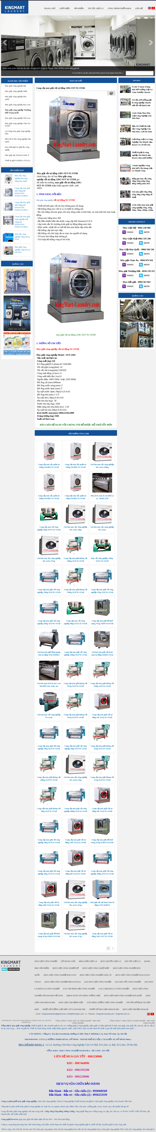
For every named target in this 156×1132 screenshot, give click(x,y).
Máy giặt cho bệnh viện (71, 1002)
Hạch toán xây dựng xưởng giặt (83, 996)
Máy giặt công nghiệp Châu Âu (96, 975)
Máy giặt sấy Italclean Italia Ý (17, 155)
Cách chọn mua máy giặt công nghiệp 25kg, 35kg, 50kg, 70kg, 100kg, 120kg (142, 207)
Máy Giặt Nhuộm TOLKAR (135, 1009)
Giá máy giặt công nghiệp (98, 982)
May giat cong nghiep (45, 1129)
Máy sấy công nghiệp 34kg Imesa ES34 (22, 236)
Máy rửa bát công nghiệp (63, 1129)
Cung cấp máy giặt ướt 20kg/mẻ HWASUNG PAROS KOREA (22, 206)
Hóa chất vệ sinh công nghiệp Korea (87, 1129)
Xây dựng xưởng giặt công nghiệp (105, 1002)
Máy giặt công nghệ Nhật (96, 968)
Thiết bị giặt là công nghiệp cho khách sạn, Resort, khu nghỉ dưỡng (142, 155)
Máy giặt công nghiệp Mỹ (15, 86)
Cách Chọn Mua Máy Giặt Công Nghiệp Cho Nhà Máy (142, 115)
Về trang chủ (68, 961)
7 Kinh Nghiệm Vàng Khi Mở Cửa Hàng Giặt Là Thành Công (142, 168)
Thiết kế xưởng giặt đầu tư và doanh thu (64, 1009)
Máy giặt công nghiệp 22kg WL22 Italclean (22, 249)
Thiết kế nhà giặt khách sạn (104, 1009)
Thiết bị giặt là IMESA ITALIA (17, 160)
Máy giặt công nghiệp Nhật (16, 91)
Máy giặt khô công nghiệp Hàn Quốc (123, 996)
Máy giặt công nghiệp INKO (113, 1129)
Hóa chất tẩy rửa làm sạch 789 (24, 1129)
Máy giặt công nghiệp (44, 200)
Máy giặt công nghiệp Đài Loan (17, 104)
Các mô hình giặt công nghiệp (79, 989)
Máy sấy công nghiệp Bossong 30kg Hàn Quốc (21, 178)
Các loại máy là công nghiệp (114, 989)
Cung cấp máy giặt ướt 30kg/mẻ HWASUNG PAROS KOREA (22, 192)
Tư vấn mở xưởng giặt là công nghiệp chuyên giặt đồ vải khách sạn (142, 103)
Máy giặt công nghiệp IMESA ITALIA (63, 982)
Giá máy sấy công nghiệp (128, 982)
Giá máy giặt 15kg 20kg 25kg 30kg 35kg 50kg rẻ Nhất (142, 194)
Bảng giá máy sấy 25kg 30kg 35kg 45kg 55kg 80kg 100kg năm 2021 (141, 181)
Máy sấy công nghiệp (133, 1129)
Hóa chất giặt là (88, 961)
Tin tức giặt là (133, 961)
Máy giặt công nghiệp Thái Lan (17, 118)
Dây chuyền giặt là (111, 961)
